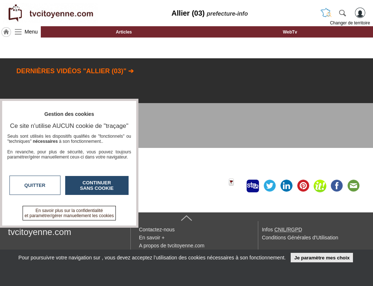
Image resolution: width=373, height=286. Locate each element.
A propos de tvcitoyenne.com (171, 245)
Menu (31, 32)
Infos (282, 229)
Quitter (35, 185)
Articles (124, 32)
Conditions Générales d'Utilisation (300, 237)
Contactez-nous (156, 229)
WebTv (290, 32)
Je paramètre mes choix (322, 257)
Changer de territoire (350, 23)
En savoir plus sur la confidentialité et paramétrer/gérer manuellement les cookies (69, 213)
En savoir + (151, 237)
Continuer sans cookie (97, 185)
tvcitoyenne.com (39, 232)
